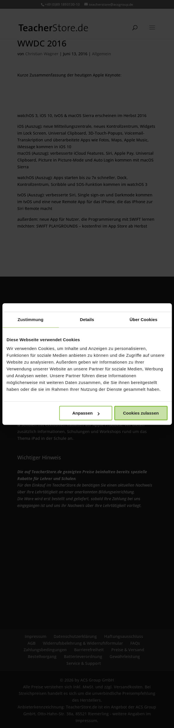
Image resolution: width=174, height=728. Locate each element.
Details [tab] (87, 319)
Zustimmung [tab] (30, 319)
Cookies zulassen (141, 413)
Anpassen (86, 413)
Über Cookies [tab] (144, 319)
